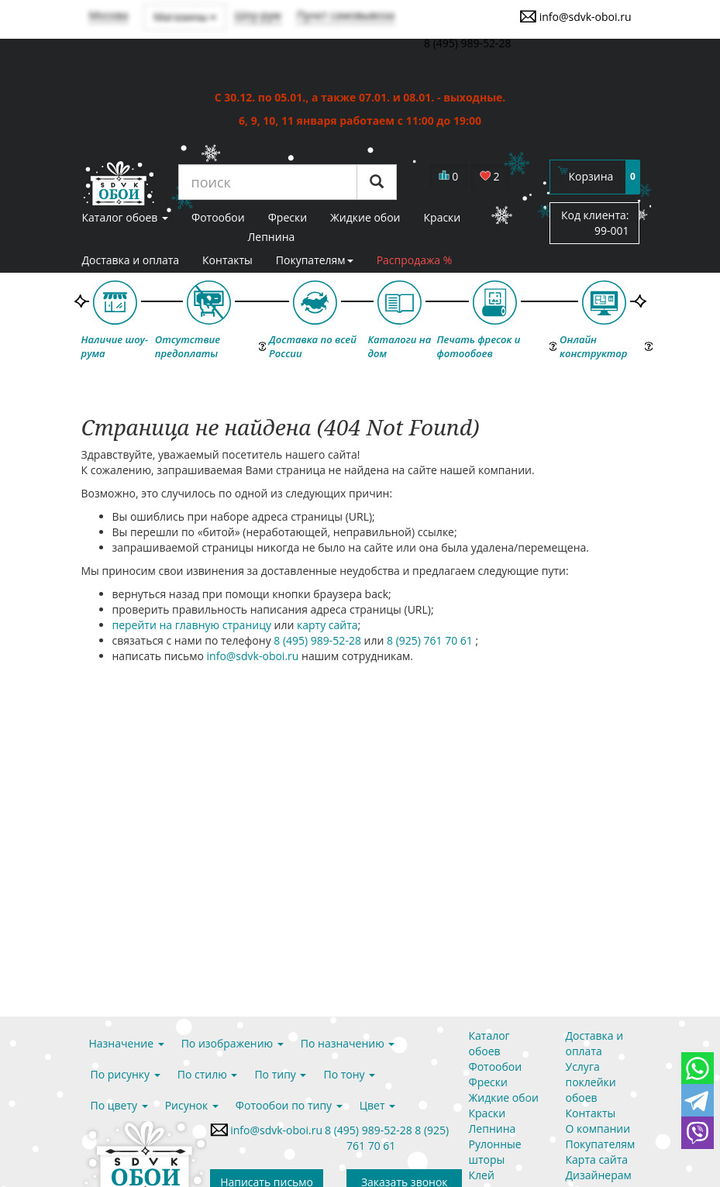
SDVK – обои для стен (118, 183)
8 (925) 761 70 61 (431, 640)
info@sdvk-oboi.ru (575, 16)
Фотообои (495, 1066)
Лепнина (271, 236)
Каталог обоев (489, 1043)
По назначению (348, 1043)
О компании (598, 1128)
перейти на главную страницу (191, 625)
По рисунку (125, 1074)
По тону (349, 1074)
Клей (481, 1175)
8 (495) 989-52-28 (318, 640)
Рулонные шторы (495, 1152)
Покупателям (314, 260)
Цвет (377, 1105)
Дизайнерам (599, 1175)
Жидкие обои (504, 1097)
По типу (280, 1074)
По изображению (232, 1043)
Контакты (227, 260)
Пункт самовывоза (346, 15)
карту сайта (327, 625)
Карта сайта (597, 1159)
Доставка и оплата (131, 260)
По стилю (207, 1074)
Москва (109, 15)
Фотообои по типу (289, 1105)
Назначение (126, 1043)
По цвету (119, 1105)
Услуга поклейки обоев (591, 1082)
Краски (487, 1113)
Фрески (488, 1082)
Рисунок (192, 1105)
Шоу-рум (257, 15)
